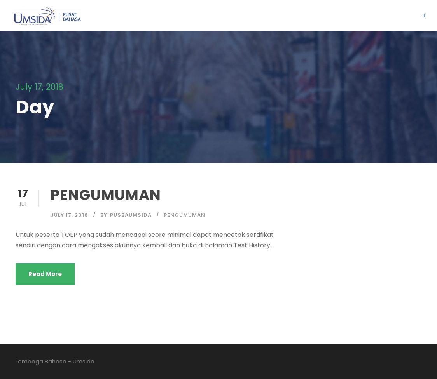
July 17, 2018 (69, 215)
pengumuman (184, 215)
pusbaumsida (131, 215)
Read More (45, 274)
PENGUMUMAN (106, 195)
